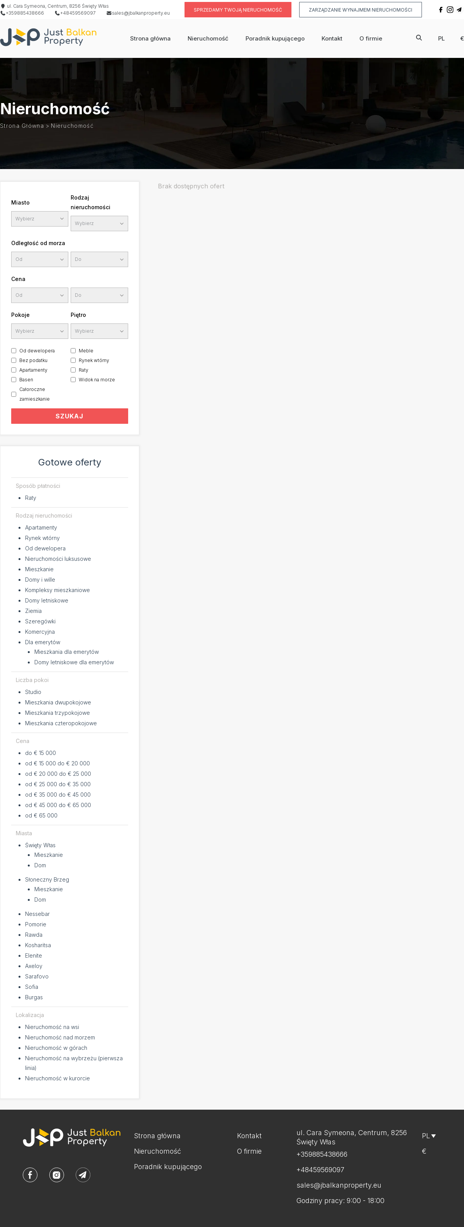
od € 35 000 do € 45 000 (58, 794)
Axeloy (33, 966)
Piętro (78, 314)
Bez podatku (33, 360)
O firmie (370, 38)
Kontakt (332, 38)
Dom (40, 865)
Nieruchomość (208, 38)
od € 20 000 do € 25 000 (58, 773)
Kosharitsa (38, 945)
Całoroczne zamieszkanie (34, 394)
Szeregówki (40, 621)
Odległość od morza (38, 243)
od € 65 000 (41, 815)
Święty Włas (40, 845)
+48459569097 (75, 13)
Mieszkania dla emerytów (66, 651)
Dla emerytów (42, 642)
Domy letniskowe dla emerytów (74, 662)
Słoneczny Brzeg (47, 879)
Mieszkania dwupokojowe (58, 702)
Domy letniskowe (46, 600)
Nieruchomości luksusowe (58, 558)
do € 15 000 (40, 753)
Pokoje (20, 314)
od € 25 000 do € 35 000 (58, 784)
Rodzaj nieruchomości (90, 202)
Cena (18, 279)
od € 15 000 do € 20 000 (57, 763)
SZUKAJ (69, 416)
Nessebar (37, 914)
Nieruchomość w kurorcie (57, 1078)
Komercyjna (40, 631)
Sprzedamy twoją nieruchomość (238, 10)
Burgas (34, 997)
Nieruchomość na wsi (52, 1027)
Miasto (20, 202)
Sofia (31, 986)
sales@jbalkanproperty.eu (138, 13)
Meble (86, 351)
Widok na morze (97, 379)
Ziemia (33, 611)
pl (441, 38)
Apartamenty (33, 370)
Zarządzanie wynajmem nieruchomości (360, 10)
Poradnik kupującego (275, 38)
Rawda (33, 934)
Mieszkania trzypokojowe (57, 712)
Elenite (33, 955)
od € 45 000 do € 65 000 (58, 805)
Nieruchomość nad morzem (60, 1037)
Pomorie (35, 924)
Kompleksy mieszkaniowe (57, 590)
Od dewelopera (37, 351)
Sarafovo (37, 976)
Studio (33, 692)
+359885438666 (22, 13)
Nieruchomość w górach (56, 1047)
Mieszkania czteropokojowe (61, 723)
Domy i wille (40, 579)
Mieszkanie (39, 569)
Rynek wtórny (94, 360)
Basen (26, 379)
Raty (83, 370)
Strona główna (150, 38)
